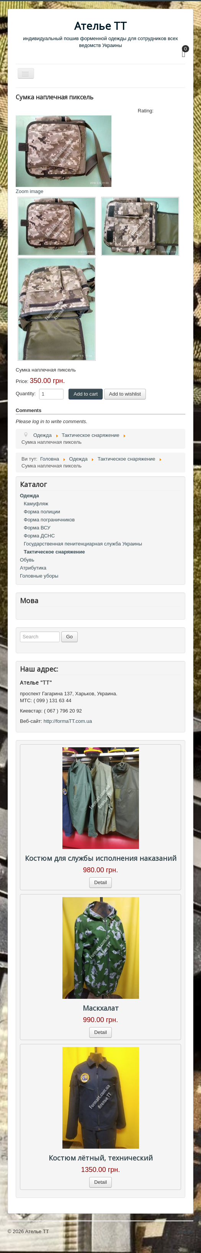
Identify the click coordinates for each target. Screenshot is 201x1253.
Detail (100, 882)
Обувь (27, 560)
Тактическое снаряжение (54, 552)
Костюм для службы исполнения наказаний (100, 858)
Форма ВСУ (37, 528)
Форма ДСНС (39, 536)
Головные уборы (39, 576)
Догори (185, 1231)
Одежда (29, 495)
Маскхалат (101, 1008)
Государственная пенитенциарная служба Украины (83, 544)
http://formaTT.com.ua (68, 721)
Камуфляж (36, 503)
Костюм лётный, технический (101, 1157)
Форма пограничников (49, 520)
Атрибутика (33, 568)
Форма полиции (42, 512)
